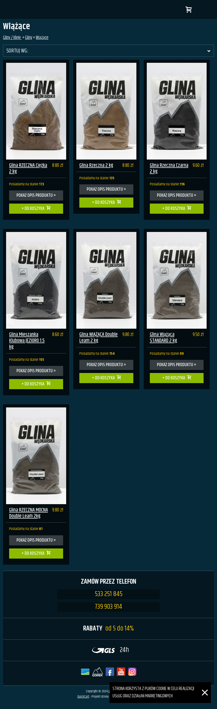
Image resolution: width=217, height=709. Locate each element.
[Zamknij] (205, 685)
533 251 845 (108, 594)
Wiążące (42, 37)
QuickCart (83, 696)
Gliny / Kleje (12, 37)
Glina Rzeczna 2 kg (96, 165)
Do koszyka (34, 208)
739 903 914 (108, 607)
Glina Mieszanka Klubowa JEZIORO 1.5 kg (27, 341)
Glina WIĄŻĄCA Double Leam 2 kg (98, 338)
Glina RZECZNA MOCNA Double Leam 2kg (28, 513)
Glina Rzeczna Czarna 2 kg (169, 168)
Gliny (28, 37)
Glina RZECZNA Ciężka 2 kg (28, 168)
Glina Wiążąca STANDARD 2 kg (163, 338)
